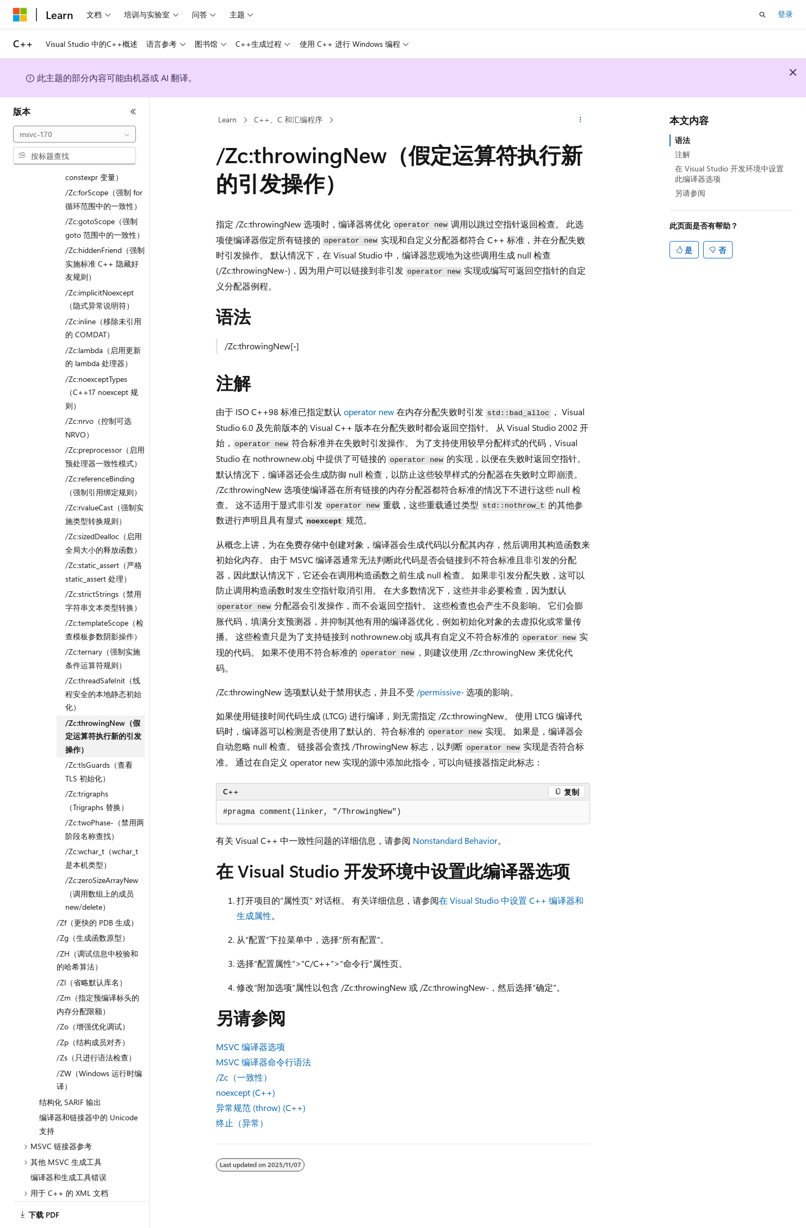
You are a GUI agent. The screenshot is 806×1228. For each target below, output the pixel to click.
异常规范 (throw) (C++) (261, 1107)
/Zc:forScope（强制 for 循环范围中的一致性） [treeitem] (103, 186)
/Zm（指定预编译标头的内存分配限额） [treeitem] (98, 991)
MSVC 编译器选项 (250, 1046)
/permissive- (440, 692)
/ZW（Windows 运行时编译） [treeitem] (99, 1066)
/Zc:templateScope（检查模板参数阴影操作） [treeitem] (104, 616)
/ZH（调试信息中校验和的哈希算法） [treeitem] (97, 947)
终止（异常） (242, 1122)
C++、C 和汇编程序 (288, 119)
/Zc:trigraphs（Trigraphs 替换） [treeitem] (96, 787)
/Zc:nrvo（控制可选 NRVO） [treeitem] (98, 414)
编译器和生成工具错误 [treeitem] (68, 1163)
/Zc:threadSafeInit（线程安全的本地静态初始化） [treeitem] (103, 680)
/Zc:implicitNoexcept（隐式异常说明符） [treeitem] (99, 286)
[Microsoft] (20, 15)
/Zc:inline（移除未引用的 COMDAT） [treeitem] (103, 314)
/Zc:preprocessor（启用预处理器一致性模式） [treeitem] (105, 443)
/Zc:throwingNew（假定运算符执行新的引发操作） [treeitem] (103, 722)
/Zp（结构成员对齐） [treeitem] (93, 1028)
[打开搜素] (762, 14)
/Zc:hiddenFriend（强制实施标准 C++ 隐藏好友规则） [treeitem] (105, 249)
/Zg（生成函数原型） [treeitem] (93, 924)
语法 (682, 140)
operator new (369, 411)
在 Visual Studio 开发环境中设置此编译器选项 (729, 173)
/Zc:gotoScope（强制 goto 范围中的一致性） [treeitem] (104, 214)
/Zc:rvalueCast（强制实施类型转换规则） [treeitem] (104, 501)
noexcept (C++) (245, 1092)
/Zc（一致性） (244, 1077)
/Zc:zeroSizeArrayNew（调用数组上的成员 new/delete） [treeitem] (101, 879)
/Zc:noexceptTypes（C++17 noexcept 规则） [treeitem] (101, 378)
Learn (227, 119)
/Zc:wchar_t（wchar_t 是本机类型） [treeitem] (101, 844)
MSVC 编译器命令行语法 (263, 1061)
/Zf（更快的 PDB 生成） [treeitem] (97, 909)
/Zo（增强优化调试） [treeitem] (93, 1013)
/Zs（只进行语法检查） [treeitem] (96, 1044)
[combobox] (74, 134)
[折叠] (133, 111)
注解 (682, 154)
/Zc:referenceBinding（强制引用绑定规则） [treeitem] (103, 472)
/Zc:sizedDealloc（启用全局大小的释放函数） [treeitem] (103, 529)
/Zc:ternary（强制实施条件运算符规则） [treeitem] (102, 645)
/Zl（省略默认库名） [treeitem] (92, 969)
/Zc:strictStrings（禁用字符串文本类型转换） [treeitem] (103, 587)
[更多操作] (580, 120)
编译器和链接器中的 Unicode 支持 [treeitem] (88, 1110)
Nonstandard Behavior (455, 840)
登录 (785, 14)
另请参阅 (690, 193)
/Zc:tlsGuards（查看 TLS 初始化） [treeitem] (99, 758)
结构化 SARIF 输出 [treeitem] (70, 1088)
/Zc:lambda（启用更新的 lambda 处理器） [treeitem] (103, 343)
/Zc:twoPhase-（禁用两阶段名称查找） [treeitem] (104, 816)
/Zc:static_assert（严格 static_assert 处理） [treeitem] (103, 558)
